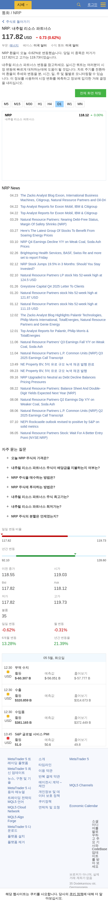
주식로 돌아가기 (18, 21)
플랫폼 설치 (16, 836)
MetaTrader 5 (79, 759)
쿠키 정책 (76, 894)
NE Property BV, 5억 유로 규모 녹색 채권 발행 (53, 371)
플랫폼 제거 (16, 842)
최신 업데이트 (19, 771)
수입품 (20, 712)
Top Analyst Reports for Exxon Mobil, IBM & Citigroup (58, 206)
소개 (42, 759)
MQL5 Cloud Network (17, 809)
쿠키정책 (45, 801)
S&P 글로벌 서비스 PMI (32, 734)
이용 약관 (45, 770)
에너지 (14, 45)
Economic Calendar (83, 806)
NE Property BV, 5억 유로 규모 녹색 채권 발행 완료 (57, 364)
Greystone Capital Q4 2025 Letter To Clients (52, 286)
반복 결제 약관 (49, 776)
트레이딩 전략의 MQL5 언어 (19, 800)
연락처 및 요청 (49, 807)
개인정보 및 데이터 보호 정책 (49, 793)
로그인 (92, 4)
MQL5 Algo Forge (16, 819)
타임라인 (45, 765)
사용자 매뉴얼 (19, 790)
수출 (18, 690)
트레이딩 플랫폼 (19, 761)
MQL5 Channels (81, 785)
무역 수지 (22, 667)
